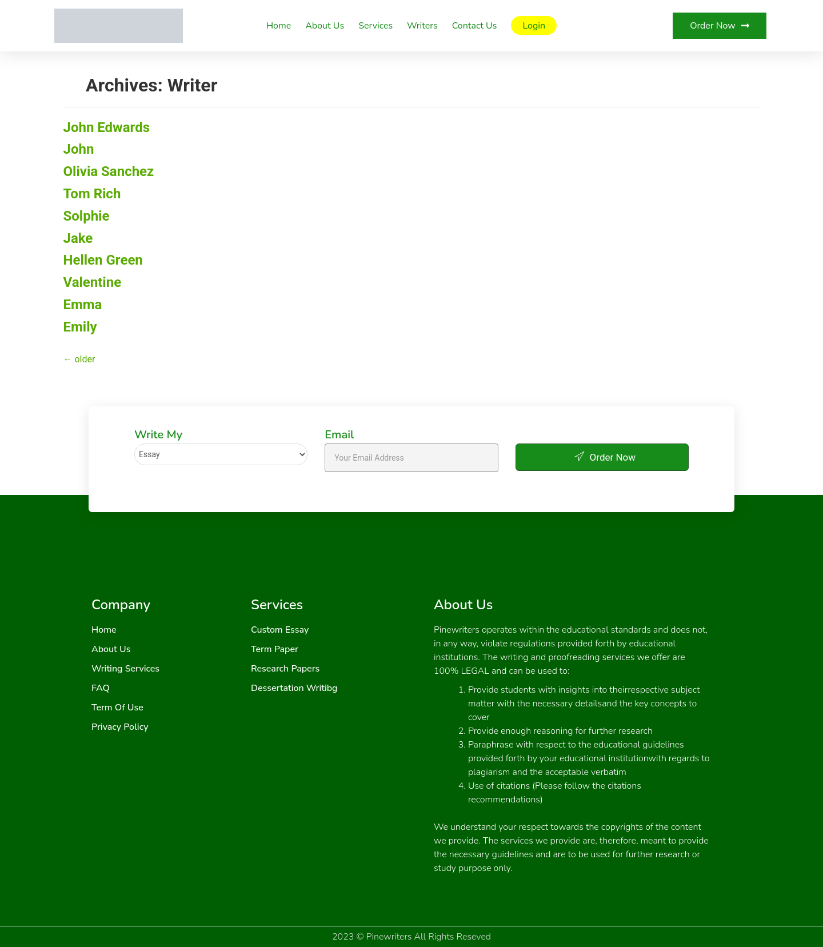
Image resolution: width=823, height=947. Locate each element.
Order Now (602, 456)
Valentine (92, 282)
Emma (82, 305)
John (78, 149)
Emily (80, 327)
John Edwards (106, 127)
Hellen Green (103, 260)
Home (278, 25)
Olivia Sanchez (108, 171)
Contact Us (474, 25)
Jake (78, 238)
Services (375, 25)
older (79, 359)
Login (533, 25)
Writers (422, 25)
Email (339, 435)
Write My (158, 435)
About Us (324, 25)
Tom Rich (92, 194)
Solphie (86, 216)
